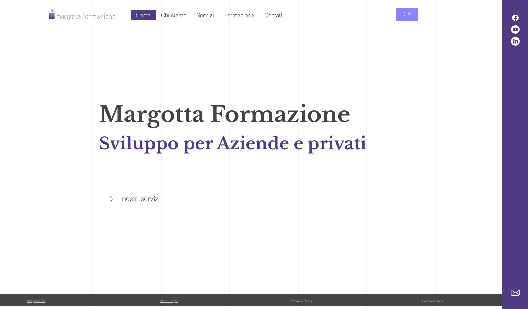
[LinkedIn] (515, 41)
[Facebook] (515, 17)
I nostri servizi (139, 198)
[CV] (407, 14)
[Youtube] (515, 29)
